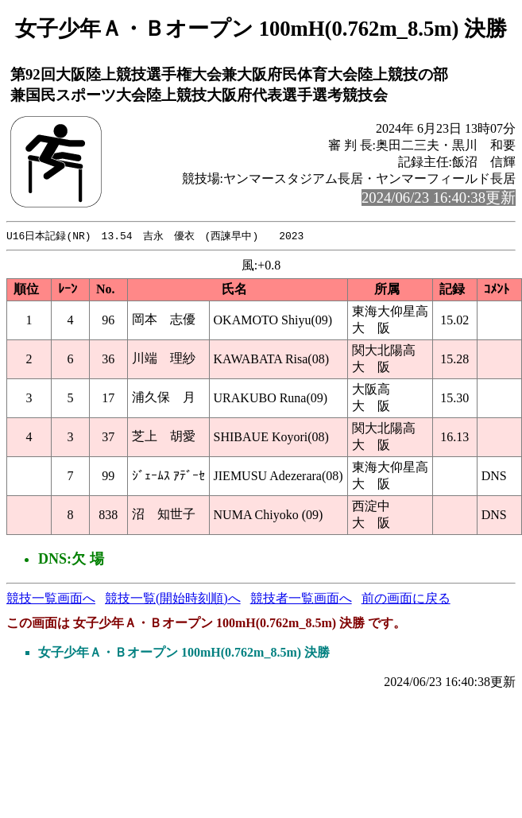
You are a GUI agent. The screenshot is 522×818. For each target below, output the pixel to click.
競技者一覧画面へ (301, 599)
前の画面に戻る (406, 599)
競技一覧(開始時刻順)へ (173, 599)
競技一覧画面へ (50, 599)
